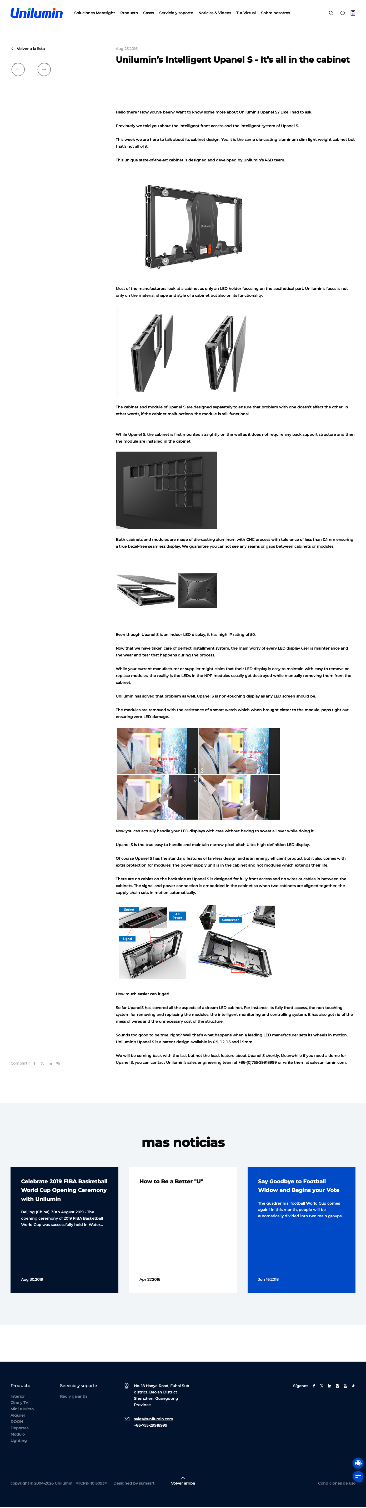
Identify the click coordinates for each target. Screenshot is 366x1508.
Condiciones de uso (336, 1484)
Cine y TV (19, 1403)
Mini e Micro (22, 1410)
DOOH (17, 1422)
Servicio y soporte (176, 13)
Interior (18, 1397)
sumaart (146, 1484)
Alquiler (18, 1416)
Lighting (19, 1441)
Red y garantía (73, 1397)
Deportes (19, 1429)
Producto (129, 13)
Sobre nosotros (275, 13)
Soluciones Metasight (94, 13)
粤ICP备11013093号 (92, 1484)
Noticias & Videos (214, 13)
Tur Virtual (246, 13)
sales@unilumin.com (153, 1420)
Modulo (18, 1435)
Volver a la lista (28, 50)
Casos (148, 13)
